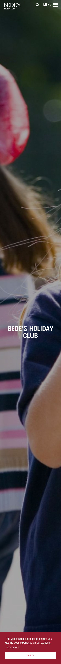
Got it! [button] (30, 655)
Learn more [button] (12, 647)
